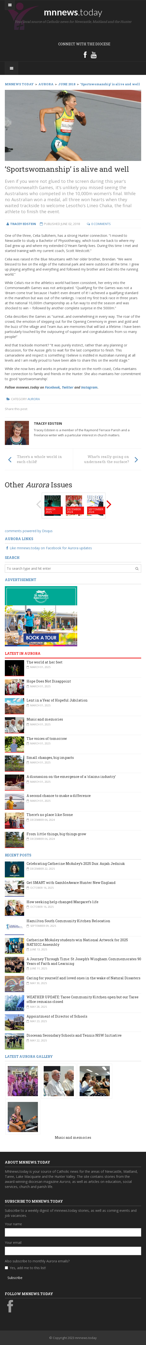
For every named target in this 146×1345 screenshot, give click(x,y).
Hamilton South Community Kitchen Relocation (68, 921)
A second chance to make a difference (59, 795)
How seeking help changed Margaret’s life (62, 902)
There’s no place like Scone (50, 814)
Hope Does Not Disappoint (49, 681)
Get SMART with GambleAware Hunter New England (71, 882)
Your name (13, 1224)
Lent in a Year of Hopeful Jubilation (57, 700)
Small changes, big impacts (50, 757)
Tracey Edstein (48, 423)
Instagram (89, 387)
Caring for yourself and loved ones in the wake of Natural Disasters (83, 978)
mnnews (73, 11)
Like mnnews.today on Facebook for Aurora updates (48, 548)
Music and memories (45, 719)
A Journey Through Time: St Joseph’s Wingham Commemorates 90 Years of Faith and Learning (84, 961)
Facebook (52, 387)
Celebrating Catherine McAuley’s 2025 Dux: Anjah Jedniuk (76, 863)
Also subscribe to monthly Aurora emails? (37, 1261)
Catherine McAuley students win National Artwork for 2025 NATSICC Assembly (77, 942)
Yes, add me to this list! (28, 1267)
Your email (13, 1242)
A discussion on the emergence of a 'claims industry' (71, 776)
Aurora (34, 399)
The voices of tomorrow (47, 738)
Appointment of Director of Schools (57, 1016)
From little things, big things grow (56, 834)
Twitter (67, 387)
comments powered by (29, 531)
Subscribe (14, 1277)
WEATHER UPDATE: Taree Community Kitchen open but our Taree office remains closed (83, 999)
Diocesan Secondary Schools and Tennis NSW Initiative (74, 1035)
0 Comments (101, 224)
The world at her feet (45, 662)
